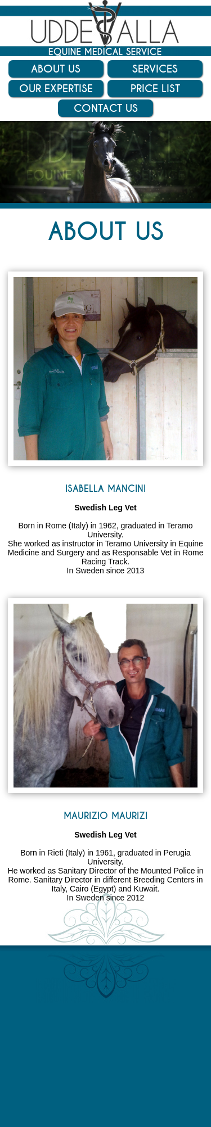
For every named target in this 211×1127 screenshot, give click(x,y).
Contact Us (106, 108)
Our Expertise (56, 88)
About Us (55, 68)
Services (155, 68)
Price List (155, 88)
